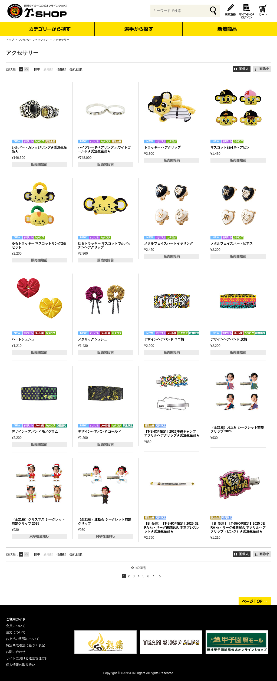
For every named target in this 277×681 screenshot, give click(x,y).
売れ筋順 (76, 69)
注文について (15, 632)
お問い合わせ (15, 652)
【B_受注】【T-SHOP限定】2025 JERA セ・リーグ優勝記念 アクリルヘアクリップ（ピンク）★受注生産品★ (238, 527)
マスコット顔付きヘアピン (229, 147)
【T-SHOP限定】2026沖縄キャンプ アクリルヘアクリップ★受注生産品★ (171, 433)
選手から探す (139, 29)
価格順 (61, 69)
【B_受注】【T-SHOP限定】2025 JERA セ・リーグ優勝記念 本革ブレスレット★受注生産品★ (171, 527)
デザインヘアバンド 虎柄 (228, 339)
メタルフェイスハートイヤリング (168, 243)
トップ (10, 39)
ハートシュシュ (23, 339)
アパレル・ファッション (33, 39)
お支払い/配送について (22, 639)
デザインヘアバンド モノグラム (35, 431)
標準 (37, 69)
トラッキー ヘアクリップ (162, 147)
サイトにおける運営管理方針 (27, 658)
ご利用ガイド (15, 619)
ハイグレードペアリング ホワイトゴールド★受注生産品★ (104, 149)
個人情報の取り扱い (20, 665)
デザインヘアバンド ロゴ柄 (164, 339)
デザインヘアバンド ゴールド (99, 431)
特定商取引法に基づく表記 (25, 645)
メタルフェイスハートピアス (231, 243)
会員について (15, 626)
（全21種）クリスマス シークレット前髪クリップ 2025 (38, 521)
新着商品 (227, 25)
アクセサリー (61, 39)
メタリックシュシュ (92, 339)
